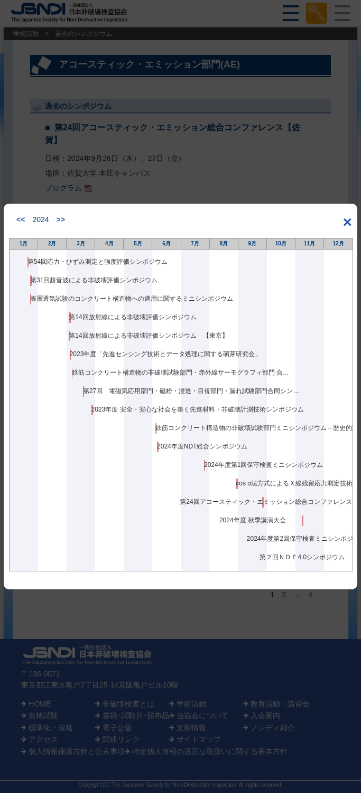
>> (61, 219)
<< (20, 219)
